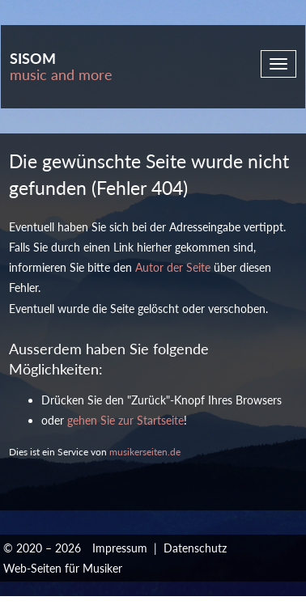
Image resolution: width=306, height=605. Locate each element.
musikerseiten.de (145, 452)
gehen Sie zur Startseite (125, 420)
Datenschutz (195, 548)
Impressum (119, 548)
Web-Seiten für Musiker (62, 568)
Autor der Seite (172, 267)
